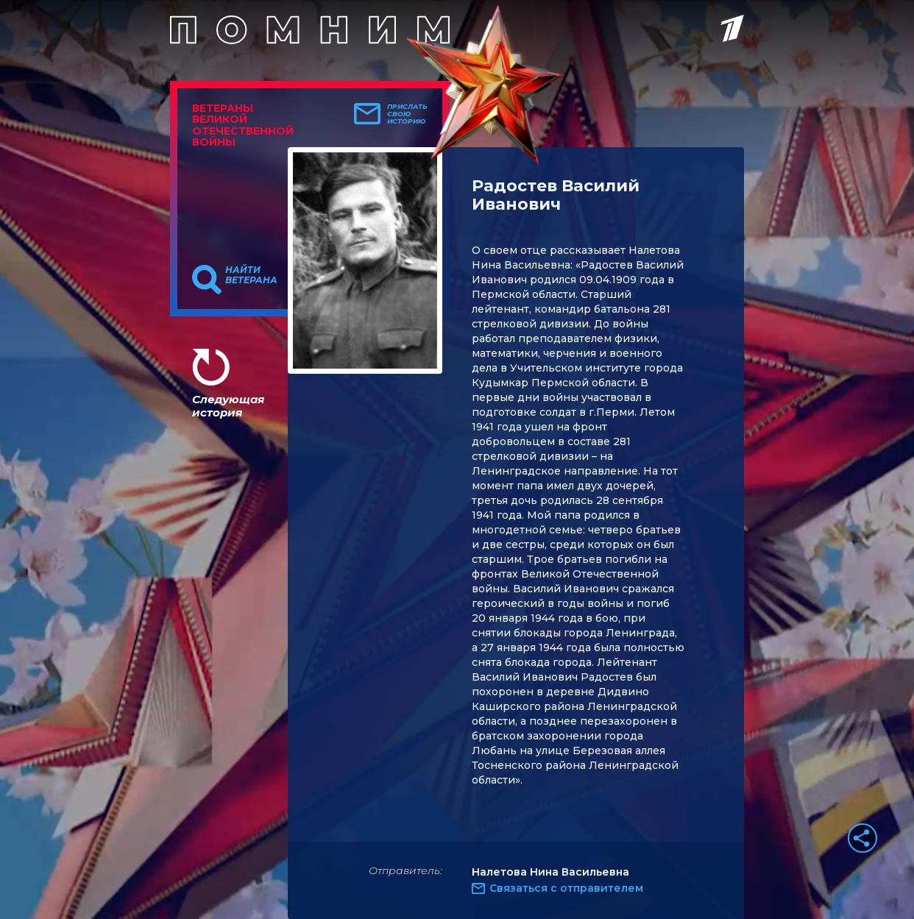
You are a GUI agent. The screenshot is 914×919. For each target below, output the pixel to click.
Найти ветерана (251, 275)
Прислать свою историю (407, 114)
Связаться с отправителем (566, 888)
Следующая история (228, 405)
